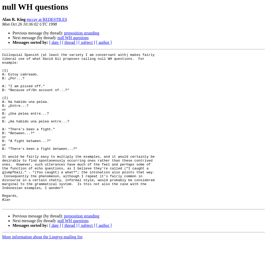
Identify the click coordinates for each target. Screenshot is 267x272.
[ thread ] (69, 42)
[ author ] (104, 42)
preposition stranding (81, 33)
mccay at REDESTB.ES (47, 19)
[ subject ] (86, 42)
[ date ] (55, 42)
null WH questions (73, 38)
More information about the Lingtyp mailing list (42, 267)
